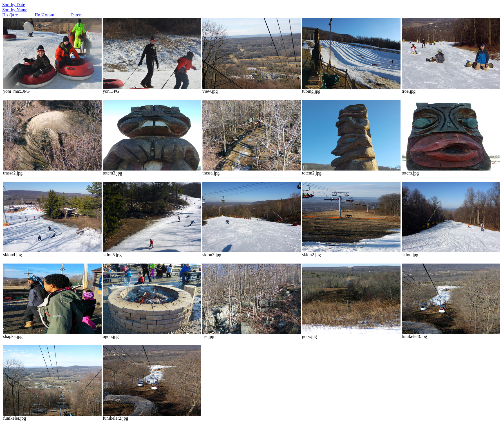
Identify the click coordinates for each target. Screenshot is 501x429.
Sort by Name (14, 9)
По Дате (10, 14)
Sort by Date (13, 4)
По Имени (44, 14)
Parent (77, 14)
